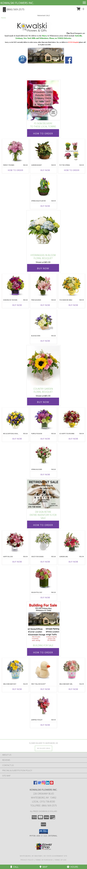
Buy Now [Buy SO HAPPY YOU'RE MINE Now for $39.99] (73, 439)
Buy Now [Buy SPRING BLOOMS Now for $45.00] (45, 474)
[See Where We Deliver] (43, 748)
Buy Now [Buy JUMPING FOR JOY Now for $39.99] (45, 725)
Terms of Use (60, 860)
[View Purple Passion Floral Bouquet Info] (43, 419)
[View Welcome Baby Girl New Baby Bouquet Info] (71, 669)
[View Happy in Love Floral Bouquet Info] (15, 542)
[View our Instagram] (43, 783)
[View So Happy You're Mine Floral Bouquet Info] (71, 419)
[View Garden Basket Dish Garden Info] (43, 151)
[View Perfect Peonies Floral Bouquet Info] (15, 151)
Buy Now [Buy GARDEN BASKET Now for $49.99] (45, 170)
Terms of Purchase (44, 860)
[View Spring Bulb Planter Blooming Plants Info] (43, 186)
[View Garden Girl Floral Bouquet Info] (71, 542)
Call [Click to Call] (14, 866)
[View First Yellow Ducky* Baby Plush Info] (43, 669)
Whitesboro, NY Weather (31, 856)
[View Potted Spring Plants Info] (71, 151)
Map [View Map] (43, 866)
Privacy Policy (27, 860)
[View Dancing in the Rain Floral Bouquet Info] (15, 286)
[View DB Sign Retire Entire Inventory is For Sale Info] (43, 494)
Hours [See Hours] (72, 866)
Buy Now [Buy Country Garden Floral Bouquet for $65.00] (43, 402)
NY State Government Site (55, 856)
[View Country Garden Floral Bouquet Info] (43, 366)
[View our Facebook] (35, 783)
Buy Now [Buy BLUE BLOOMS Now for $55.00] (45, 341)
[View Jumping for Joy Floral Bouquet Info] (43, 705)
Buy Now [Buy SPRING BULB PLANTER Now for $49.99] (45, 206)
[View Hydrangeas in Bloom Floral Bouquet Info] (43, 231)
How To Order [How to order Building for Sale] (43, 652)
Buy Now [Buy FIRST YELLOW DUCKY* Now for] (45, 689)
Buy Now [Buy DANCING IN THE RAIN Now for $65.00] (17, 305)
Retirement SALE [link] (43, 15)
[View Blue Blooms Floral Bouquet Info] (43, 321)
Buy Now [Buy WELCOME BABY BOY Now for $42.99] (17, 689)
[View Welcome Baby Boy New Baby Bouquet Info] (15, 669)
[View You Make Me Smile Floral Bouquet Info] (71, 286)
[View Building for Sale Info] (43, 622)
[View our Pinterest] (51, 783)
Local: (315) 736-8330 (43, 801)
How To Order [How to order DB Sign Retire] (43, 525)
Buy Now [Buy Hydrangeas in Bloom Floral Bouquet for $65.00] (43, 268)
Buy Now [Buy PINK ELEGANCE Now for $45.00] (45, 305)
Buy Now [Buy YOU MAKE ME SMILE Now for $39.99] (73, 305)
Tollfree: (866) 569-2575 (43, 805)
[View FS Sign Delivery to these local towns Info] (43, 100)
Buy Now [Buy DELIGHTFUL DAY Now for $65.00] (45, 597)
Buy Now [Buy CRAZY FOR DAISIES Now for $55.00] (45, 561)
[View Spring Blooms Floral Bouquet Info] (43, 455)
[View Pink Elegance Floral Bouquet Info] (43, 286)
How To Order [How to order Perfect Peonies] (15, 170)
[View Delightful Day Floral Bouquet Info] (43, 578)
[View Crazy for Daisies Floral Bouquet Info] (43, 542)
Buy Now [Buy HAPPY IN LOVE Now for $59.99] (17, 561)
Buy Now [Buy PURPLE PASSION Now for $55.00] (45, 439)
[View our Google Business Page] (39, 783)
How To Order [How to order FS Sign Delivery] (43, 133)
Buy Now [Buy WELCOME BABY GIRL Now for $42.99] (73, 689)
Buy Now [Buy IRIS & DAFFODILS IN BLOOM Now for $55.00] (17, 439)
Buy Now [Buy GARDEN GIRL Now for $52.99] (73, 561)
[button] (80, 9)
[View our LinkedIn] (47, 783)
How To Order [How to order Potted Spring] (71, 170)
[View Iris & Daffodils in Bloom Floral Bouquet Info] (15, 419)
